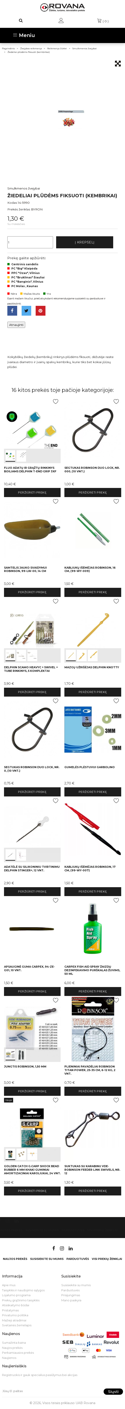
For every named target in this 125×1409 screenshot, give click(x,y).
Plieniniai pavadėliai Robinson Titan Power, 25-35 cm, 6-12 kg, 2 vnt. (89, 1070)
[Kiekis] (30, 242)
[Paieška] (20, 20)
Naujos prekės (15, 1259)
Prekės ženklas (18, 209)
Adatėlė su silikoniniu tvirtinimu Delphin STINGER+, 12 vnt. (32, 868)
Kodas (12, 202)
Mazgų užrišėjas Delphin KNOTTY (91, 667)
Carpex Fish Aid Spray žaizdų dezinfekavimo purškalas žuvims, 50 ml (92, 970)
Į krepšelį (84, 242)
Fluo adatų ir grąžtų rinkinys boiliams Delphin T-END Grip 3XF (30, 469)
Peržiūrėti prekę (32, 492)
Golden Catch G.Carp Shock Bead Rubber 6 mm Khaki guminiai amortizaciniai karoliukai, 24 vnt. (32, 1169)
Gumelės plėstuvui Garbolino (89, 767)
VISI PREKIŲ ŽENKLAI (102, 1230)
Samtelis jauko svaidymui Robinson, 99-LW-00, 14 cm (25, 569)
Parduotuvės (73, 1230)
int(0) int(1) (32, 430)
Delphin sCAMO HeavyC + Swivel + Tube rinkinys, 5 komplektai (31, 669)
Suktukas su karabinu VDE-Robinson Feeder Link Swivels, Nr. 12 (92, 1169)
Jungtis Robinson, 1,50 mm (25, 1066)
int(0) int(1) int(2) (32, 630)
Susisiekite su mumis (42, 1230)
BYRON (37, 209)
